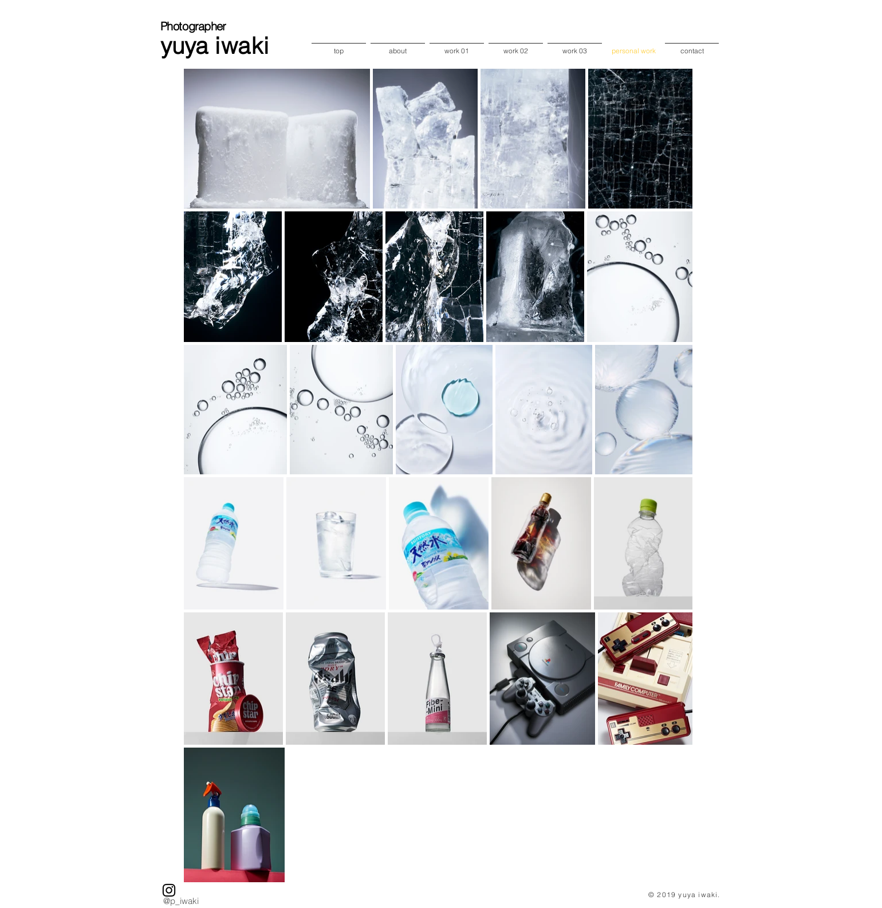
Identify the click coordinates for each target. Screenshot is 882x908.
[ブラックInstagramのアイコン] (169, 890)
